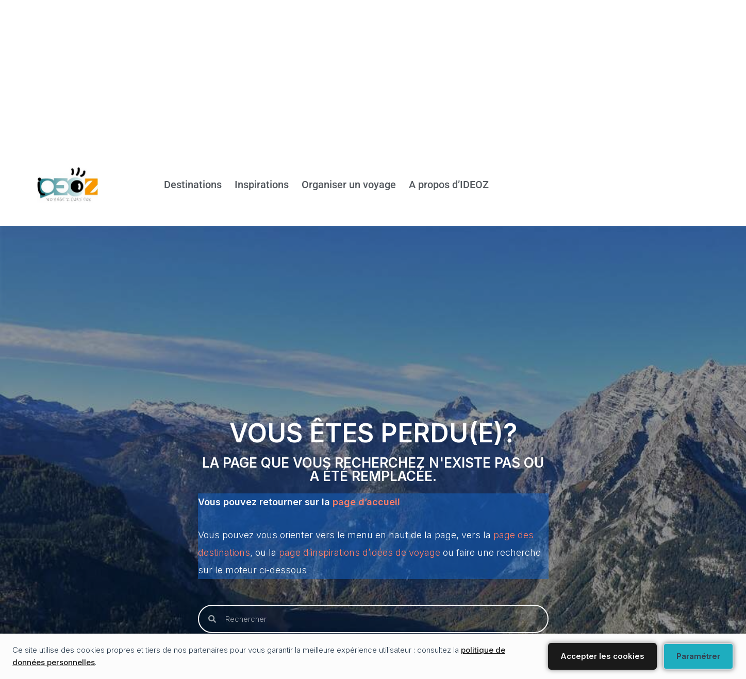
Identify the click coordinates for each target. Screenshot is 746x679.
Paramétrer (698, 656)
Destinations (193, 185)
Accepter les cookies (602, 656)
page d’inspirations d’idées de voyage (359, 552)
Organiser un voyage (349, 185)
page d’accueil (366, 501)
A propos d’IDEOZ (449, 185)
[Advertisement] (309, 72)
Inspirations (262, 185)
